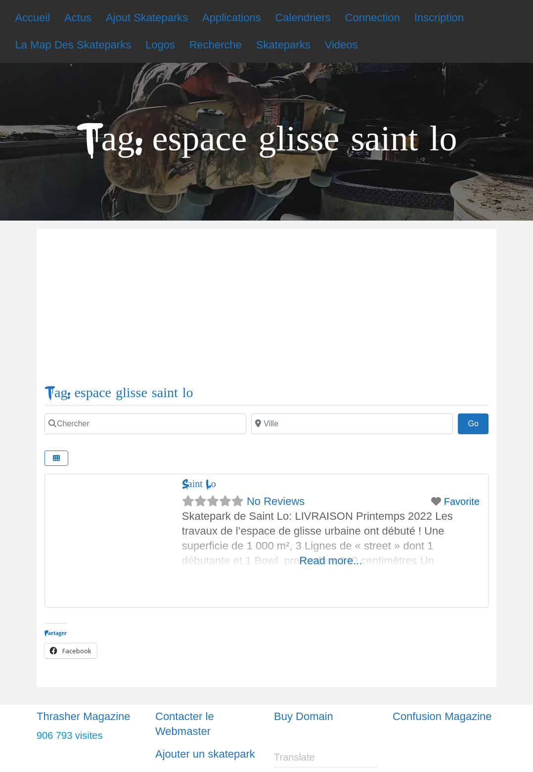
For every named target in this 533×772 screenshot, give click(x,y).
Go (478, 422)
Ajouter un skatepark (205, 754)
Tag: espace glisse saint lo (118, 393)
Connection (372, 17)
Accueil (32, 17)
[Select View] (56, 458)
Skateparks (283, 45)
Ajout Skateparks (147, 17)
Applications (231, 17)
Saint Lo (199, 484)
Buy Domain (303, 716)
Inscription (439, 17)
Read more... (330, 560)
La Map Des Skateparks (73, 45)
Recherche (215, 45)
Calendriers (303, 17)
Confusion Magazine (442, 716)
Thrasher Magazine (84, 716)
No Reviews (276, 501)
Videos (341, 45)
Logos (160, 45)
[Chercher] (145, 423)
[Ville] (352, 423)
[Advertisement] (266, 310)
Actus (77, 17)
